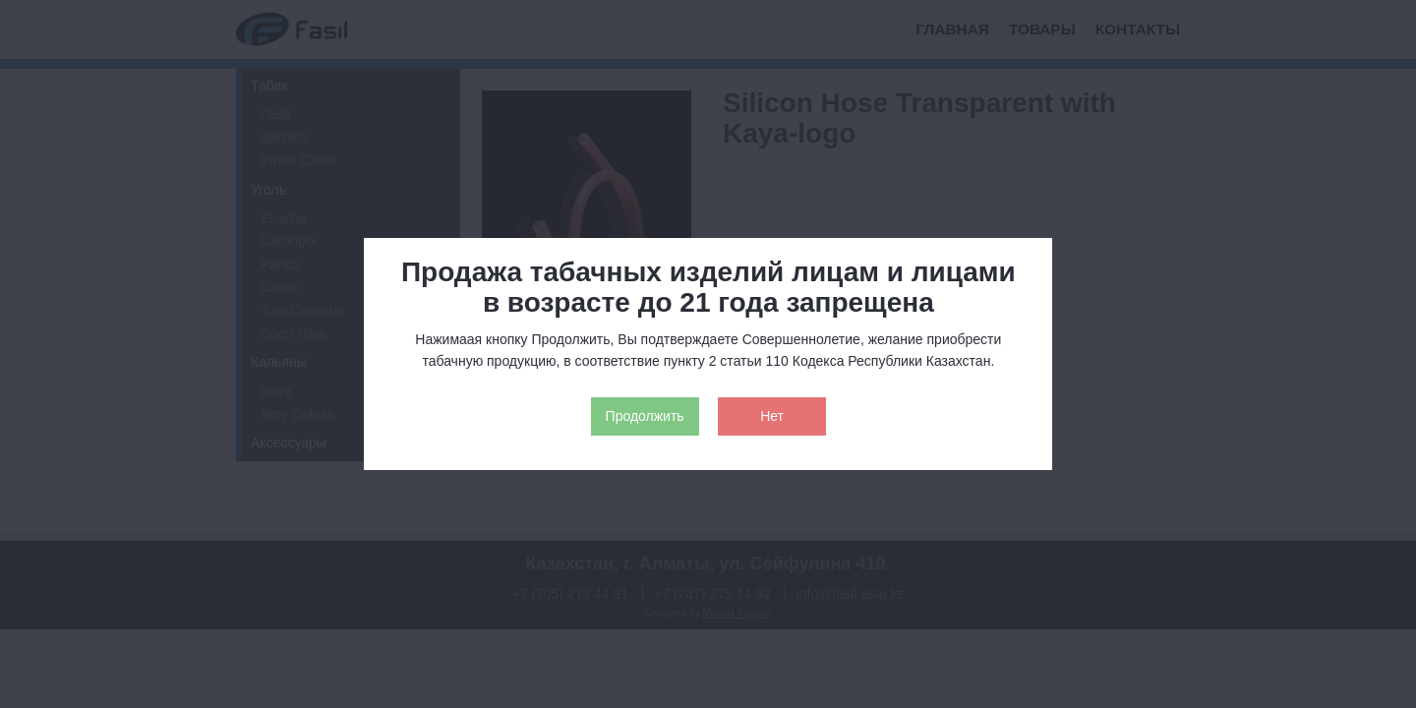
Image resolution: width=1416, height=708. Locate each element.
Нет (772, 416)
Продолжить (645, 416)
